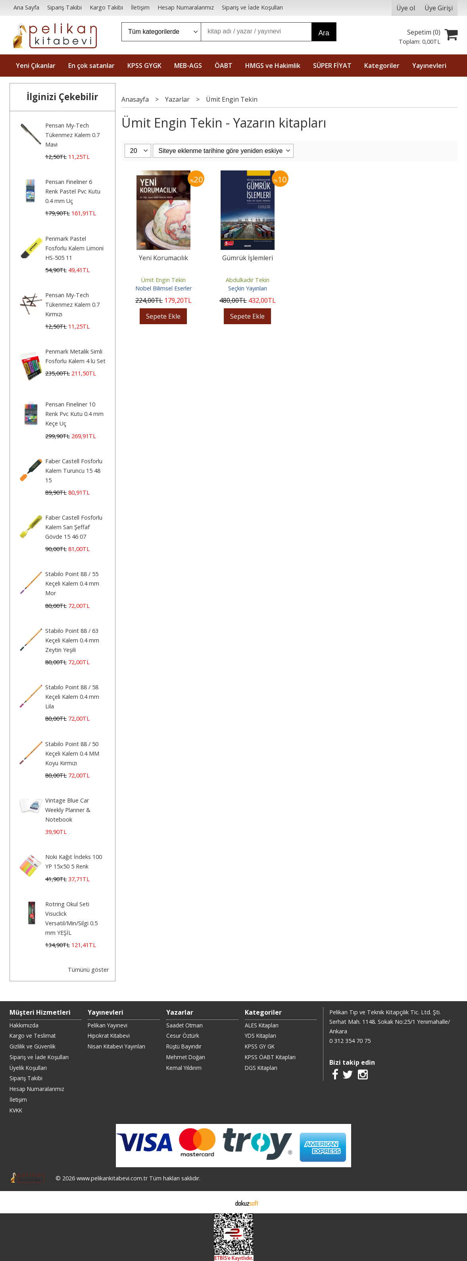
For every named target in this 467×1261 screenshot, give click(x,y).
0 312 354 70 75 (350, 1040)
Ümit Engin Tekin (163, 280)
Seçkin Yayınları (247, 288)
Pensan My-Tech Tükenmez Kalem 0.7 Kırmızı (72, 304)
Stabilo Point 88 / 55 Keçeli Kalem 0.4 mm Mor (72, 583)
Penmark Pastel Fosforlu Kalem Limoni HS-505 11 (74, 248)
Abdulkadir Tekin (247, 280)
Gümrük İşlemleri (247, 257)
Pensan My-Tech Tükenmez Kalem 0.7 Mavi (72, 135)
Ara (323, 33)
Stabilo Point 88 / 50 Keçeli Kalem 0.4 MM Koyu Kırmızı (72, 753)
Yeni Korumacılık (163, 257)
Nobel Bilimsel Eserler (163, 288)
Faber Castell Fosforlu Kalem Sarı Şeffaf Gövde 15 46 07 (73, 527)
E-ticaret (220, 1202)
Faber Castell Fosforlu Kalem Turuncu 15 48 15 (73, 470)
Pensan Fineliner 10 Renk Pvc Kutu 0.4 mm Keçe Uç (74, 413)
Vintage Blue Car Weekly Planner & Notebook (67, 810)
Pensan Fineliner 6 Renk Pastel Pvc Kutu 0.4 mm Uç (72, 191)
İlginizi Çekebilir (62, 97)
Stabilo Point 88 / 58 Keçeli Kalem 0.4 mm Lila (72, 696)
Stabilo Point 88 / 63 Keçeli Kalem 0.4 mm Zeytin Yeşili (72, 640)
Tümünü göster (88, 969)
